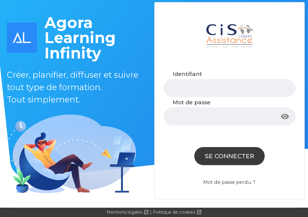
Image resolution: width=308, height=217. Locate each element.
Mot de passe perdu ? (229, 182)
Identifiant (187, 74)
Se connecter (229, 156)
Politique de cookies (174, 212)
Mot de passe (192, 102)
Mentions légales (124, 212)
